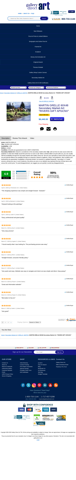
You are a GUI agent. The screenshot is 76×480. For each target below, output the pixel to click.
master (29, 410)
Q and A (40, 363)
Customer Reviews (7, 370)
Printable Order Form (25, 370)
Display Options (22, 322)
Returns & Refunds (7, 366)
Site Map (40, 372)
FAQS (3, 372)
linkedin (45, 385)
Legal (38, 440)
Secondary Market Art (38, 77)
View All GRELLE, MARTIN (46, 101)
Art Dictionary (41, 370)
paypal (53, 410)
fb (23, 385)
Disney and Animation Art (38, 57)
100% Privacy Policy (7, 374)
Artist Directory (24, 363)
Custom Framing (24, 364)
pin (39, 385)
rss (56, 385)
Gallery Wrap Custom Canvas (38, 72)
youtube (50, 385)
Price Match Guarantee (26, 366)
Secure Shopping (6, 376)
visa (21, 410)
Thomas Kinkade (38, 67)
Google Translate (42, 374)
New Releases (38, 31)
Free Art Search (42, 364)
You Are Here (6, 330)
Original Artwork (38, 62)
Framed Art (38, 46)
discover (37, 410)
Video (32, 138)
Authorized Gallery (7, 368)
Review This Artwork (20, 138)
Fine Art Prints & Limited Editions (38, 36)
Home (19, 13)
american (45, 410)
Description (6, 138)
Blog (39, 366)
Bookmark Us (41, 368)
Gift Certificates (24, 372)
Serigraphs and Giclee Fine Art (38, 41)
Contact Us (5, 363)
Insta (34, 385)
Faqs (32, 13)
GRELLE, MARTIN (22, 93)
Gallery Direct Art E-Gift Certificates (38, 83)
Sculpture (38, 52)
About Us (26, 13)
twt (28, 385)
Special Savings (24, 368)
